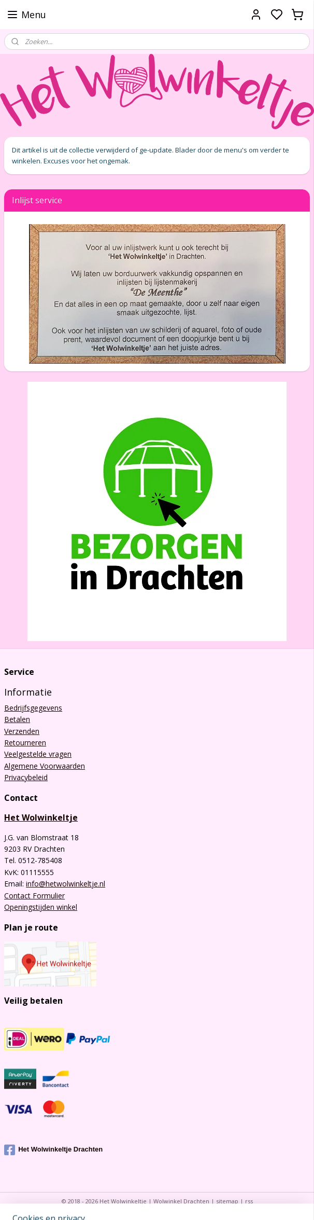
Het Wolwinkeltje (41, 817)
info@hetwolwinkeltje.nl (65, 884)
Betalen (17, 719)
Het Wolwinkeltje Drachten (53, 1150)
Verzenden (21, 731)
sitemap (227, 1201)
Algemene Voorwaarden (44, 766)
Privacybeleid (26, 777)
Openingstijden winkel (40, 907)
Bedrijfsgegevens (33, 708)
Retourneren (25, 742)
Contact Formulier (34, 895)
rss (249, 1201)
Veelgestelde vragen (38, 754)
